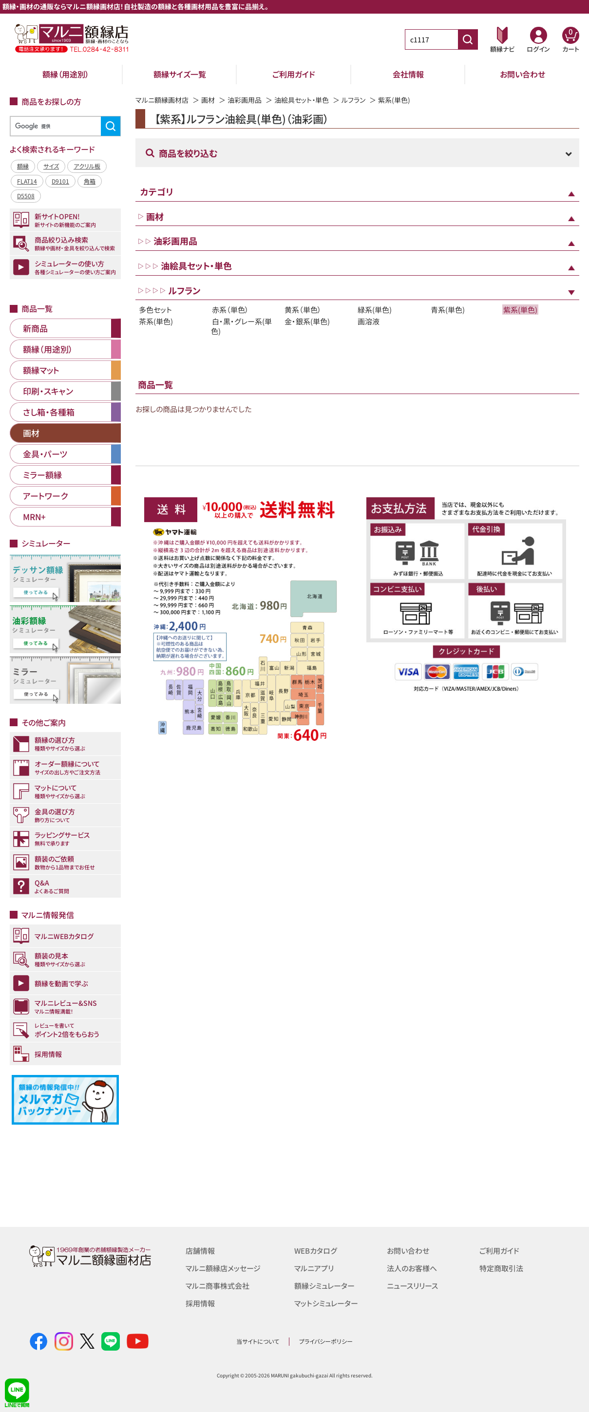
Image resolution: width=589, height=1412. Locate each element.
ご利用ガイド (293, 74)
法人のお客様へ (412, 1268)
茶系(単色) (156, 321)
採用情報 (200, 1303)
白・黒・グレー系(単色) (241, 326)
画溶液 (369, 321)
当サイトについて (257, 1341)
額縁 (23, 166)
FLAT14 (27, 181)
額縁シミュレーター (324, 1285)
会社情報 (408, 74)
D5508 (26, 195)
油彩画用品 (245, 100)
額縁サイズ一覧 (179, 74)
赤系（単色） (230, 309)
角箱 (89, 181)
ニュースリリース (412, 1285)
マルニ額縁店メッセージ (223, 1268)
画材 (208, 100)
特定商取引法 (501, 1268)
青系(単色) (448, 309)
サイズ (51, 166)
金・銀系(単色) (307, 321)
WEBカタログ (315, 1250)
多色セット (155, 309)
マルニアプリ (314, 1268)
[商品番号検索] (467, 39)
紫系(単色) (520, 309)
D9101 (60, 181)
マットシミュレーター (326, 1303)
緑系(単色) (375, 309)
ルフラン (353, 100)
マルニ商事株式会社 (217, 1285)
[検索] (64, 126)
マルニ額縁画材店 (162, 100)
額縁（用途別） (65, 74)
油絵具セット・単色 (301, 100)
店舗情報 (200, 1250)
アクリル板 (87, 166)
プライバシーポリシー (326, 1341)
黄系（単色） (303, 309)
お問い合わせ (522, 74)
